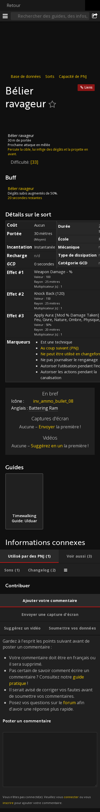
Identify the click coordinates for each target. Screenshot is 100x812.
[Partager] (94, 16)
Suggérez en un (47, 446)
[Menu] (5, 16)
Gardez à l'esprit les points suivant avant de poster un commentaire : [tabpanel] (50, 722)
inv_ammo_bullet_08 (49, 401)
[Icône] (14, 121)
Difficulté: (20, 162)
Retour (14, 5)
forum (69, 702)
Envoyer (47, 427)
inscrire (8, 803)
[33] (34, 162)
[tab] (29, 556)
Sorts (49, 76)
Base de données (26, 76)
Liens (89, 87)
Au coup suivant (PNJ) (60, 347)
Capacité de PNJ (73, 76)
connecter (71, 797)
